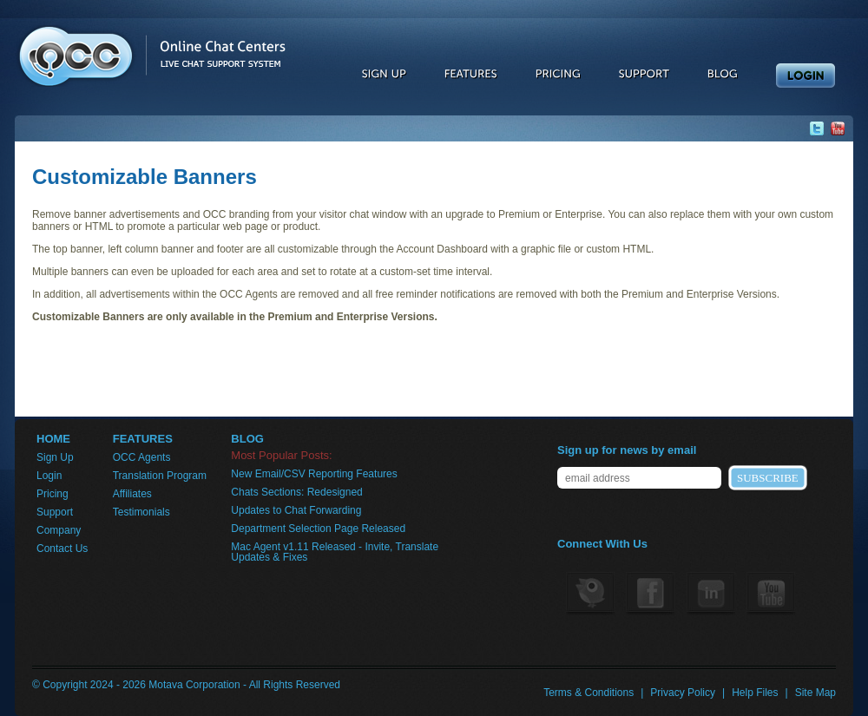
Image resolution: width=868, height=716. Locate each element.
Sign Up (55, 457)
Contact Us (62, 548)
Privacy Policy (682, 692)
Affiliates (132, 494)
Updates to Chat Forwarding (296, 510)
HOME (53, 439)
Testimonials (141, 512)
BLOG (247, 439)
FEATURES (143, 439)
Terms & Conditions (588, 692)
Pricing (52, 494)
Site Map (815, 692)
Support (54, 512)
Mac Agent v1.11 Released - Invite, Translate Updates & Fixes (334, 552)
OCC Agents (142, 457)
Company (58, 530)
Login (49, 475)
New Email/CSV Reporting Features (314, 474)
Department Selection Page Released (318, 528)
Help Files (755, 692)
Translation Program (160, 475)
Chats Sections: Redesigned (296, 492)
